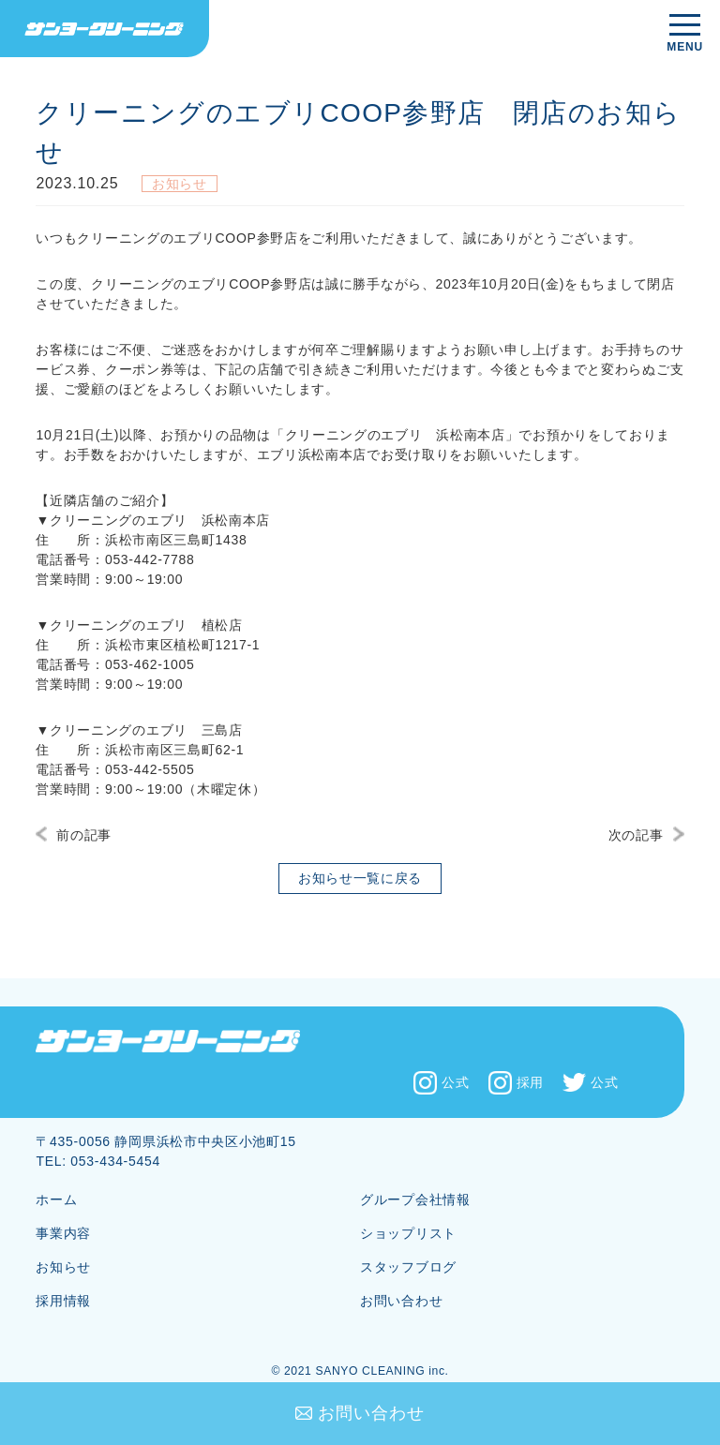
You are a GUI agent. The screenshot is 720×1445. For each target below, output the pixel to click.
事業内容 (63, 1233)
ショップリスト (408, 1233)
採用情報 (63, 1300)
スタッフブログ (408, 1266)
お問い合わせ (371, 1413)
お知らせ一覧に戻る (360, 878)
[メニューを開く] (685, 34)
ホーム (56, 1199)
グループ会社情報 (415, 1199)
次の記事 (636, 834)
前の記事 (84, 834)
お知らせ (63, 1266)
